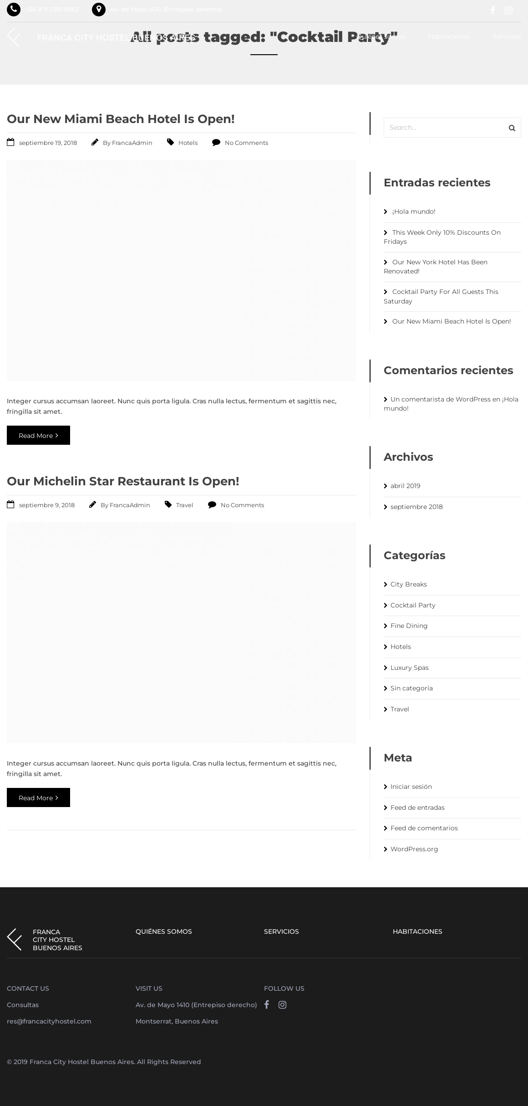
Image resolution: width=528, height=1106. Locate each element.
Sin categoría (412, 688)
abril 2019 (406, 486)
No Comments (246, 142)
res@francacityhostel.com (49, 1021)
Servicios (506, 37)
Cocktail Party (413, 605)
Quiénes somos (381, 37)
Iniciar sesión (411, 786)
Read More (38, 436)
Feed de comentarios (424, 828)
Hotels (188, 142)
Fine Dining (409, 626)
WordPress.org (414, 849)
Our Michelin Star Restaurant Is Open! (123, 481)
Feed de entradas (418, 807)
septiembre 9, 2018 (47, 505)
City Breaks (409, 584)
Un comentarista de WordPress (441, 399)
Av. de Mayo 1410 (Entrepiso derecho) (166, 9)
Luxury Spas (410, 668)
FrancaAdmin (132, 142)
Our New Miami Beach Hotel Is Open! (121, 119)
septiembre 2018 (417, 507)
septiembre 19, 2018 (48, 142)
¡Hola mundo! (414, 211)
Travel (184, 505)
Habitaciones (449, 37)
